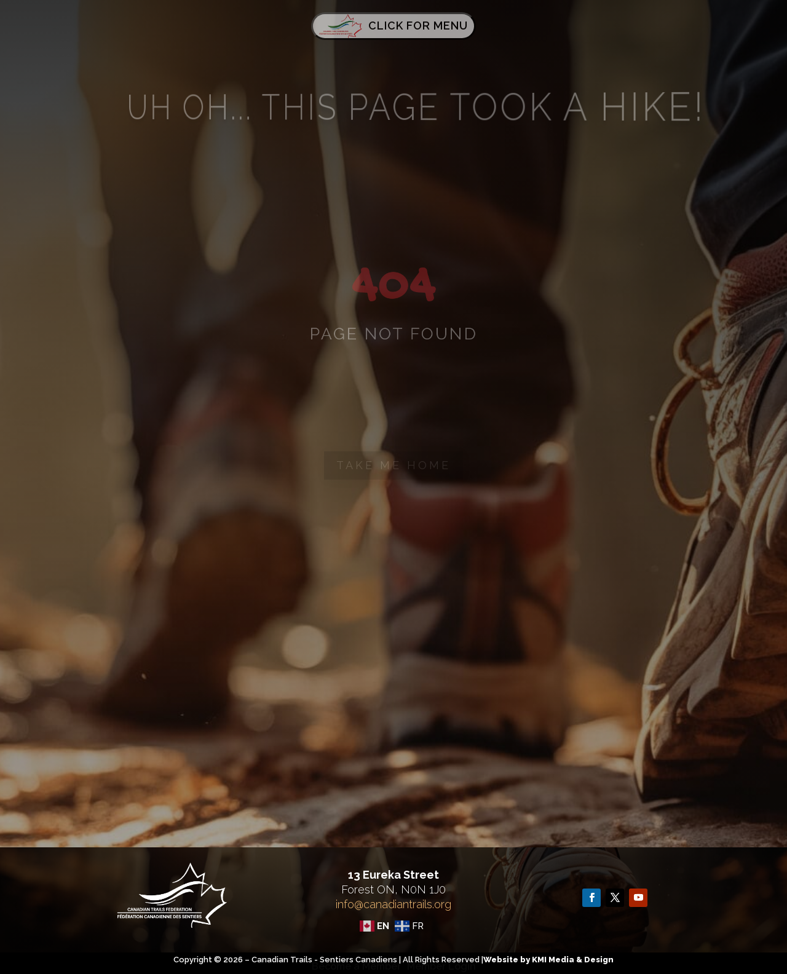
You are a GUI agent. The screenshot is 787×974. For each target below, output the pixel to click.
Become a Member (356, 966)
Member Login (441, 966)
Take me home (393, 465)
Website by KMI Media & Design (548, 959)
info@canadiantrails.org (393, 904)
